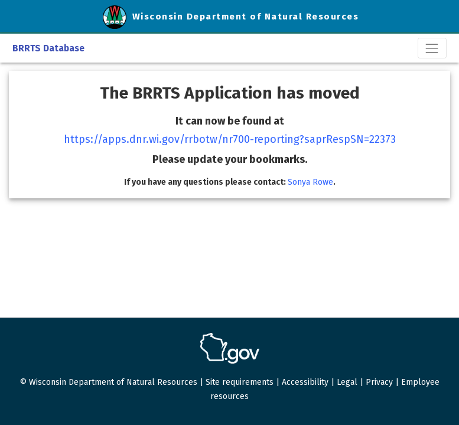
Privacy (379, 382)
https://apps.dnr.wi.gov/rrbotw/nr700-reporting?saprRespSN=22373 (230, 139)
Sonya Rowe (310, 182)
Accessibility (305, 382)
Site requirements (240, 382)
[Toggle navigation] (432, 48)
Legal (347, 382)
